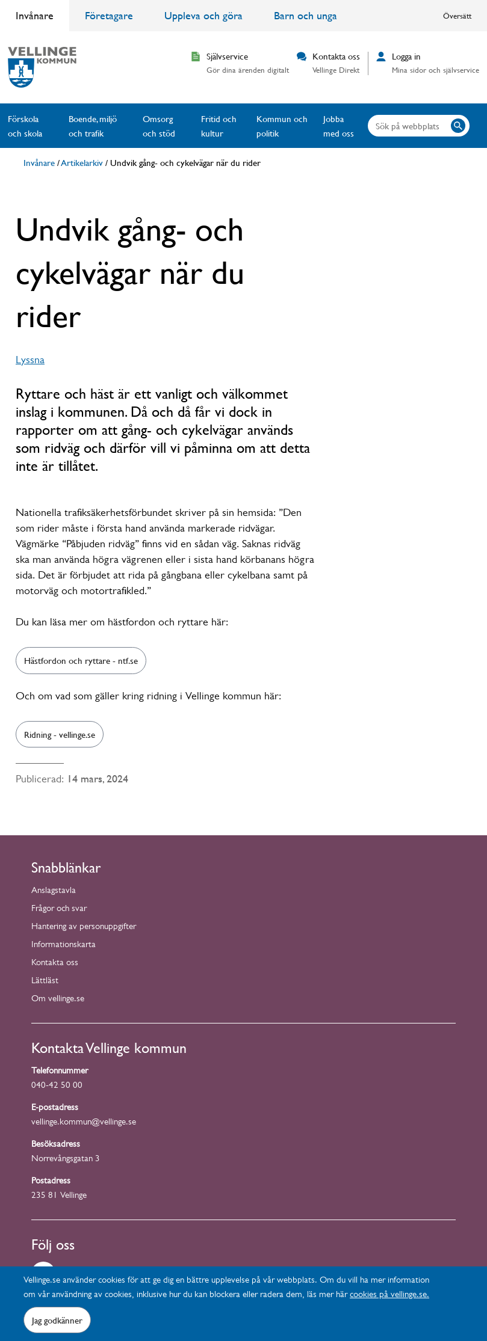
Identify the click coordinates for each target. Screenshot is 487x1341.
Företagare (109, 15)
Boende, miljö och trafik (93, 125)
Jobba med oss (338, 125)
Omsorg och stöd (159, 125)
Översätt (457, 15)
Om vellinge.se (57, 999)
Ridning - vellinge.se (59, 734)
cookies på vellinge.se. (389, 1295)
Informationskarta (63, 945)
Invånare (35, 15)
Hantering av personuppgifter (83, 927)
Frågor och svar (59, 909)
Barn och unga (305, 15)
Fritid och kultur (219, 125)
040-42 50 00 (56, 1086)
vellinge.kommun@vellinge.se (83, 1123)
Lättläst (44, 981)
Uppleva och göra (203, 15)
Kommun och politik (282, 125)
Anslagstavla (53, 891)
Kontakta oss (54, 963)
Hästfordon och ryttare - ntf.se (81, 660)
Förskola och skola (25, 125)
